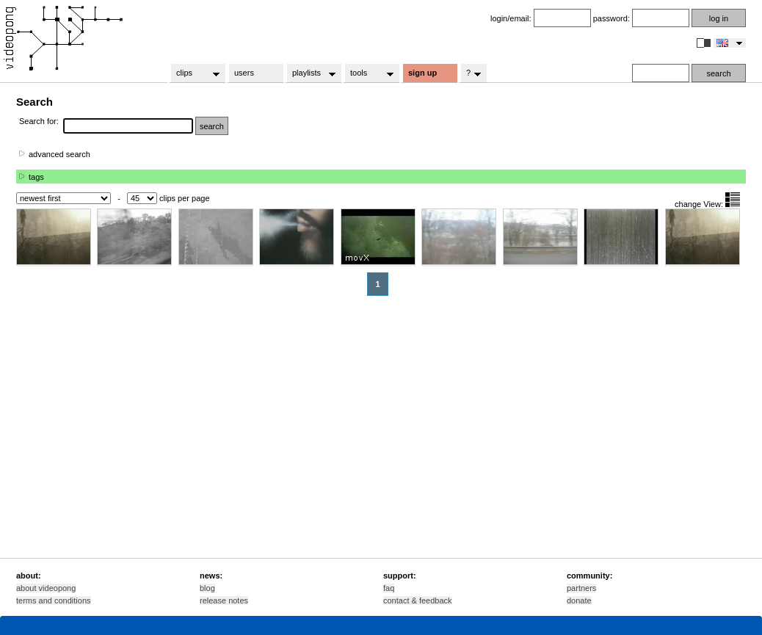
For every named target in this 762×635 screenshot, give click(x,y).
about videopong (46, 588)
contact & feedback (417, 600)
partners (581, 588)
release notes (224, 600)
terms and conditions (53, 600)
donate (579, 600)
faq (388, 588)
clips (193, 73)
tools (367, 73)
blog (207, 588)
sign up (422, 72)
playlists (309, 73)
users (244, 72)
